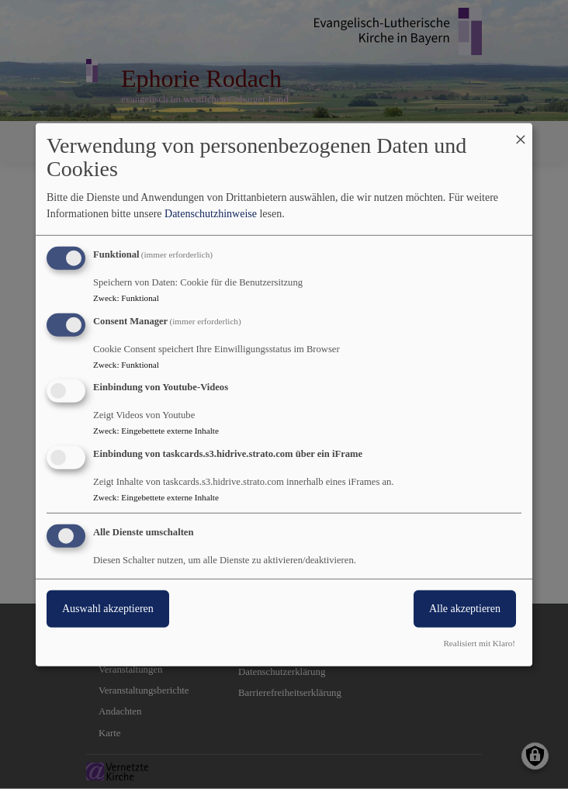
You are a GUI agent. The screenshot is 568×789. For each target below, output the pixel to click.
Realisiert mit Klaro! (479, 643)
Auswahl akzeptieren (108, 608)
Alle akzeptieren (464, 608)
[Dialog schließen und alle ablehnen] (520, 132)
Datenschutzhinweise (211, 214)
